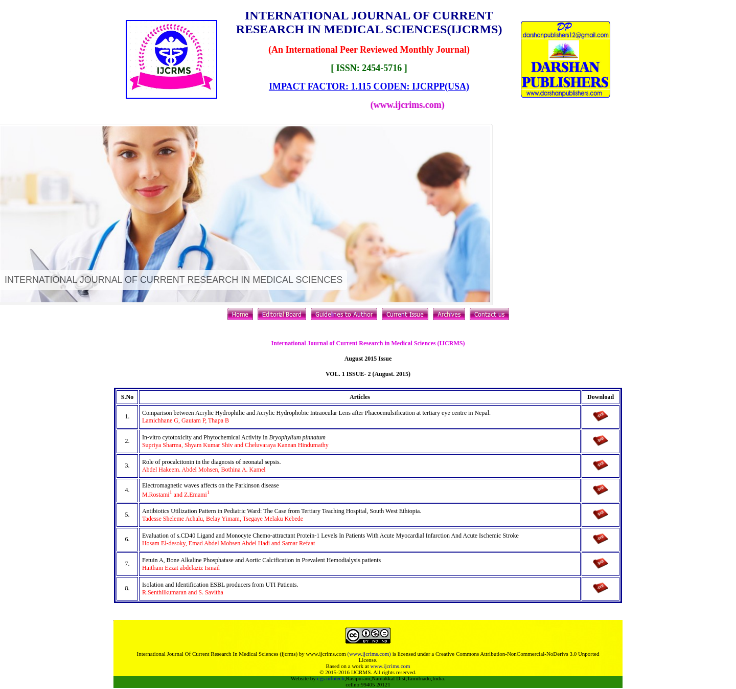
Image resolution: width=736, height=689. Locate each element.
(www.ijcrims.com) (368, 654)
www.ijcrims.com (390, 666)
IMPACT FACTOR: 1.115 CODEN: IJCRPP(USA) (369, 86)
